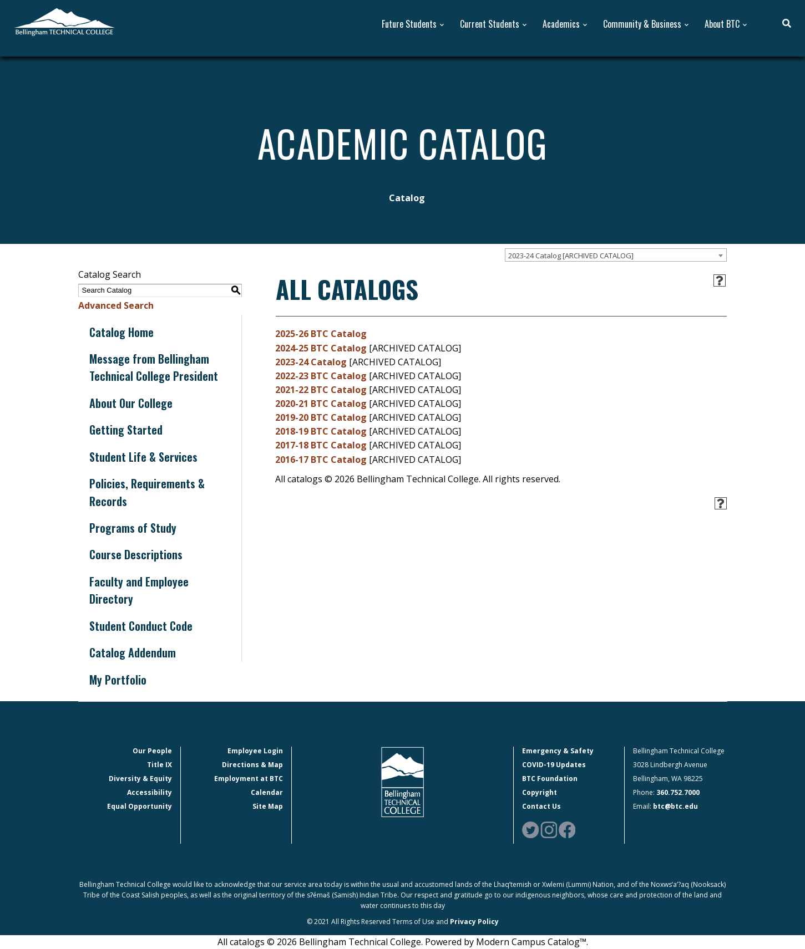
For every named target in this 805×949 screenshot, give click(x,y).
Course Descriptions (136, 554)
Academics (561, 24)
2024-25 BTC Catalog (321, 348)
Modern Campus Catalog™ (531, 942)
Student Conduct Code (141, 626)
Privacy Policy (474, 921)
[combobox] (616, 255)
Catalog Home (121, 332)
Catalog (407, 198)
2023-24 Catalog (311, 362)
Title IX (159, 764)
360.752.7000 (678, 792)
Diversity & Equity (140, 778)
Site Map (267, 806)
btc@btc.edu (675, 806)
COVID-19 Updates (554, 764)
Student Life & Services (143, 456)
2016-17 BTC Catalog (321, 459)
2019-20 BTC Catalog (321, 417)
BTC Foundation (550, 778)
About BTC (722, 24)
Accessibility (149, 792)
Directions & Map (252, 764)
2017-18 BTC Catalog (321, 445)
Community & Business (642, 24)
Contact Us (541, 806)
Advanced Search (116, 305)
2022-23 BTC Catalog (321, 376)
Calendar (267, 792)
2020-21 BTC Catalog (321, 403)
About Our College (131, 403)
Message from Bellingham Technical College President (153, 367)
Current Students (489, 24)
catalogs (247, 942)
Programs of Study (132, 527)
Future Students (409, 24)
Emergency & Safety (558, 751)
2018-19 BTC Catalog (321, 431)
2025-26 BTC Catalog (321, 334)
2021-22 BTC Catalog (321, 390)
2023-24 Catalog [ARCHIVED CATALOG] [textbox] (571, 256)
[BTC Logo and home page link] (64, 21)
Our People (152, 751)
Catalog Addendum (132, 652)
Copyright (539, 792)
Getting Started (126, 429)
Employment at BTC (248, 778)
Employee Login (255, 751)
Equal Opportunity (139, 806)
